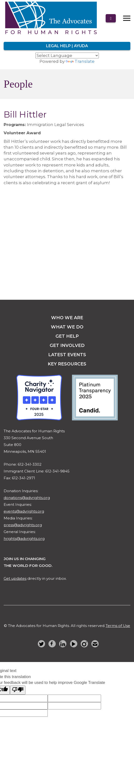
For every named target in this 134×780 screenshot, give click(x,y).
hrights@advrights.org (24, 538)
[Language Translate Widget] (67, 55)
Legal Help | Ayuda (67, 46)
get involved (67, 345)
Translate (80, 61)
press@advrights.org (23, 525)
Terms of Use (118, 625)
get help (67, 336)
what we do (67, 327)
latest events (67, 354)
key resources (67, 364)
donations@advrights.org (27, 497)
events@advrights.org (24, 511)
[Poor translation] (17, 690)
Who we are (67, 317)
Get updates (15, 578)
